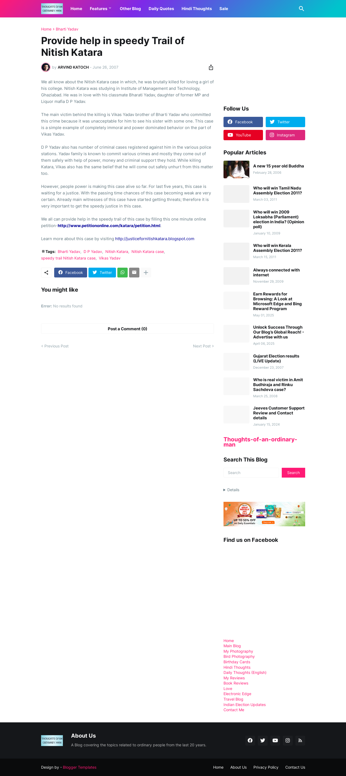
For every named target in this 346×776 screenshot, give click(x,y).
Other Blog (130, 8)
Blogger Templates (79, 767)
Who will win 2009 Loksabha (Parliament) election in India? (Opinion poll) (278, 219)
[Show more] (146, 272)
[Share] (209, 67)
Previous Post (56, 346)
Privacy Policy (265, 767)
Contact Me (233, 709)
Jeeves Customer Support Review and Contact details (279, 413)
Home (76, 8)
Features (98, 8)
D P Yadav (93, 251)
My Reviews (234, 678)
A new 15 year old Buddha (278, 166)
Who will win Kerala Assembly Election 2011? (277, 248)
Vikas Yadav (110, 258)
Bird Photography (239, 656)
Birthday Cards (236, 661)
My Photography (238, 651)
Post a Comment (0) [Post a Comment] (127, 328)
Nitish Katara (116, 251)
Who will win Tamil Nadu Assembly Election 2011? (277, 190)
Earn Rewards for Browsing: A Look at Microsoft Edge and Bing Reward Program (277, 301)
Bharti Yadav (67, 29)
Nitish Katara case (147, 251)
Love (227, 688)
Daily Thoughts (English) (245, 672)
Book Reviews (235, 683)
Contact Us (295, 767)
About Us (238, 767)
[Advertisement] (264, 61)
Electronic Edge (237, 693)
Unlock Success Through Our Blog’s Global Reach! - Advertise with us (278, 332)
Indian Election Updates (244, 704)
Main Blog (232, 645)
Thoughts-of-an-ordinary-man (260, 442)
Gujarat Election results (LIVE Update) (276, 358)
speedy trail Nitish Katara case (68, 258)
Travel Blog (233, 699)
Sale (223, 8)
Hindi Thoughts (197, 8)
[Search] (300, 8)
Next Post (202, 346)
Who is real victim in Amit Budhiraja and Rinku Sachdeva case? (278, 384)
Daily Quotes (161, 8)
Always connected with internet (276, 272)
